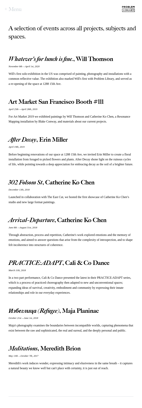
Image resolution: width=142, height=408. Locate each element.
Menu (15, 9)
